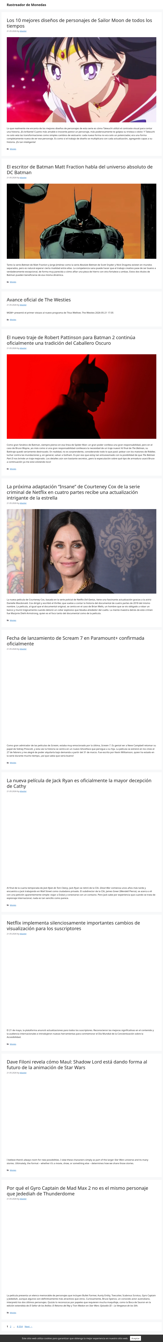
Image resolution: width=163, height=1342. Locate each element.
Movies (13, 149)
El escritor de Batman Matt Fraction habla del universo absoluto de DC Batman (80, 169)
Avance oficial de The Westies (39, 299)
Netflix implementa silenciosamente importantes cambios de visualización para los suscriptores (73, 926)
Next (29, 1326)
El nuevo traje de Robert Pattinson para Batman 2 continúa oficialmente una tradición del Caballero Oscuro (71, 340)
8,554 (20, 1326)
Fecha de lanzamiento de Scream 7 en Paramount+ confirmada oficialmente (75, 641)
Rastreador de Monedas (26, 4)
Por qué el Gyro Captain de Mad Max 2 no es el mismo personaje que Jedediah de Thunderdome (77, 1191)
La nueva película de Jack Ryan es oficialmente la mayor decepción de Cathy (79, 783)
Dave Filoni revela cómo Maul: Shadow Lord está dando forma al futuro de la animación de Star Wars (77, 1064)
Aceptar (135, 1338)
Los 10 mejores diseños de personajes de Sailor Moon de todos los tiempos (79, 23)
